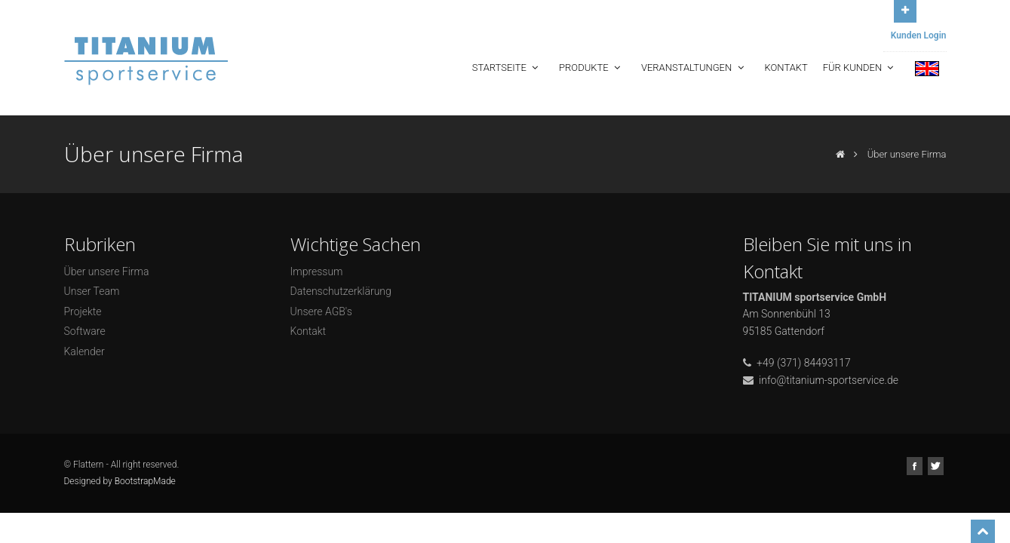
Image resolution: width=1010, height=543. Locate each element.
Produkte (591, 67)
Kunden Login (919, 35)
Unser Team (92, 291)
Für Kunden (860, 67)
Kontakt (786, 67)
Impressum (316, 271)
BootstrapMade (145, 481)
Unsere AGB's (321, 311)
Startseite (506, 67)
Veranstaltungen (694, 67)
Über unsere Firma (106, 271)
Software (85, 331)
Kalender (84, 351)
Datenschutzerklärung (340, 291)
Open (905, 9)
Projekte (83, 311)
